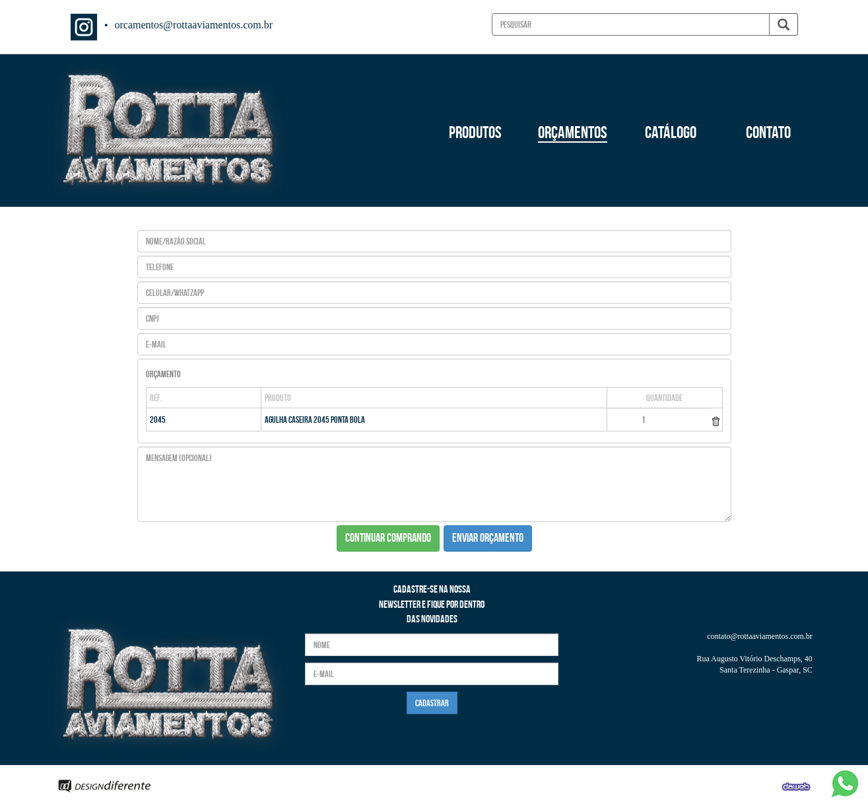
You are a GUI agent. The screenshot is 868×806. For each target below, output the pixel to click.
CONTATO (768, 132)
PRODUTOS (475, 132)
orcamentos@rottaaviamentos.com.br (194, 24)
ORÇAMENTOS (572, 132)
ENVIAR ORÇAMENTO (487, 537)
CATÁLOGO (670, 132)
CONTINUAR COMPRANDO (388, 537)
